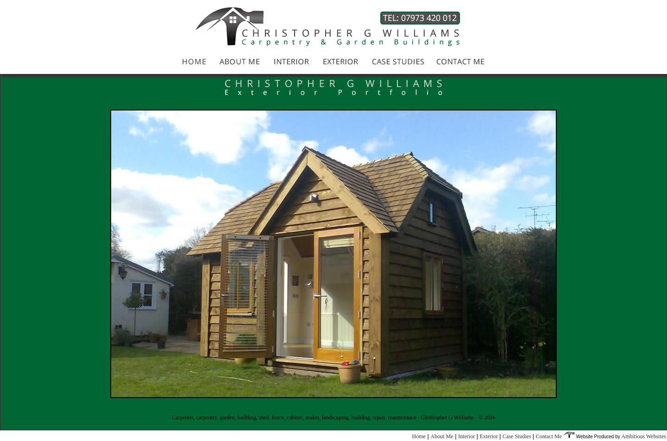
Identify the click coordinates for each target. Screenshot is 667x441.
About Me (442, 436)
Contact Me (549, 436)
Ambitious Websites (644, 436)
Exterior (489, 436)
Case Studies (518, 436)
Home (419, 436)
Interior (466, 436)
